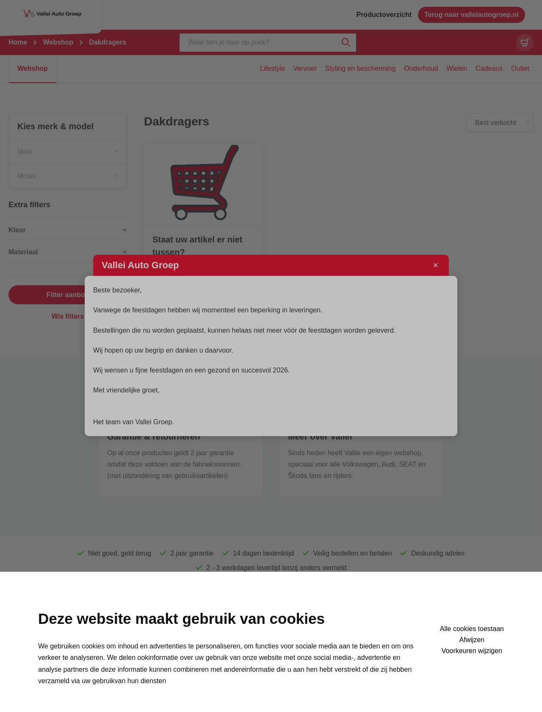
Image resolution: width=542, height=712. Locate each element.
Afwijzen (472, 640)
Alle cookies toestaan (472, 629)
